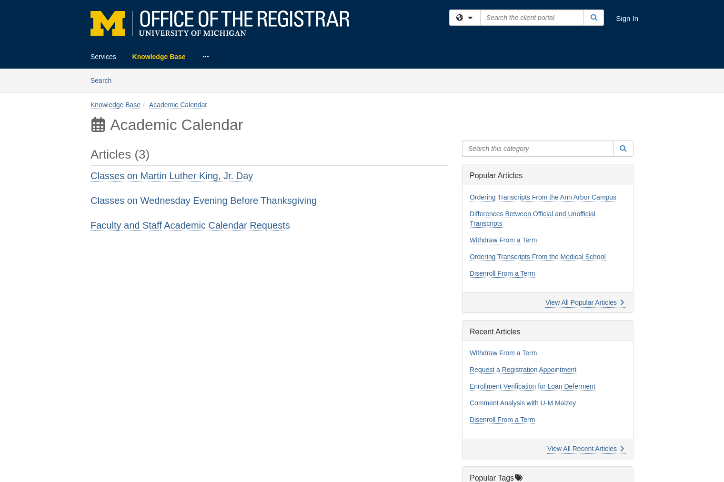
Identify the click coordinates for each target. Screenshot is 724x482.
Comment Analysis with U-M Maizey (523, 403)
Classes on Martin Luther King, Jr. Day (171, 176)
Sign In (627, 18)
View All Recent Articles (585, 448)
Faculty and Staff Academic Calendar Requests (190, 225)
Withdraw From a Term (503, 240)
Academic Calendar (178, 105)
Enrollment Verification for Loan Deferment (532, 386)
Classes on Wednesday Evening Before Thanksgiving (203, 200)
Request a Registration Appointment (523, 369)
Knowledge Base (159, 56)
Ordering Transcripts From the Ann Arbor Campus (543, 197)
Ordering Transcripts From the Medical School (538, 257)
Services (103, 56)
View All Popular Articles (584, 302)
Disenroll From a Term (502, 273)
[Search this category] (537, 149)
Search (104, 79)
